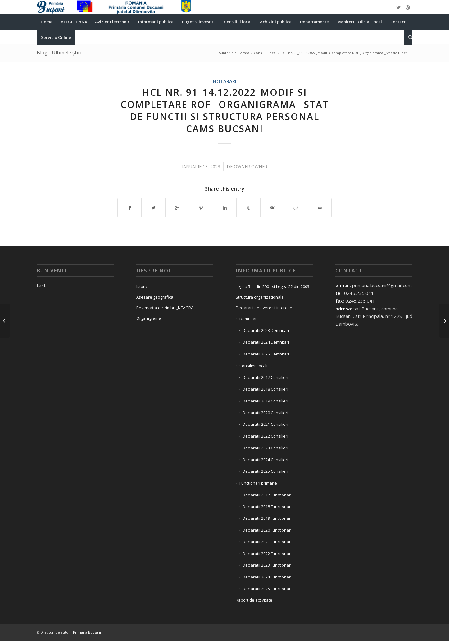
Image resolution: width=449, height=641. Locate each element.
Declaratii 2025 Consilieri (265, 471)
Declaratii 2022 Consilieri (265, 436)
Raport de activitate (254, 600)
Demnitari (248, 319)
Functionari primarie (258, 483)
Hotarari (224, 81)
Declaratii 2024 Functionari (267, 577)
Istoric (141, 286)
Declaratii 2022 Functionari (267, 553)
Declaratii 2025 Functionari (267, 589)
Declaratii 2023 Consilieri (265, 448)
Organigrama (148, 318)
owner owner (250, 167)
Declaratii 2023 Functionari (267, 565)
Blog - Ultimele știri (59, 52)
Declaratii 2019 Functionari (267, 518)
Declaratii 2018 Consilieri (265, 389)
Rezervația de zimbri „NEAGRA (164, 307)
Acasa (244, 52)
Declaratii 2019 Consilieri (265, 401)
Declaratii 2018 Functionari (267, 506)
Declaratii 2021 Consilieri (265, 424)
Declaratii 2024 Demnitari (266, 342)
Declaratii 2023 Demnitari (266, 330)
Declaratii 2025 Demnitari (266, 354)
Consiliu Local (265, 52)
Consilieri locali (253, 366)
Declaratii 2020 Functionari (267, 530)
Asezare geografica (154, 297)
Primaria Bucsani (87, 632)
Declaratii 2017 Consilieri (265, 377)
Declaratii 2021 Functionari (267, 542)
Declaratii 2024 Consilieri (265, 459)
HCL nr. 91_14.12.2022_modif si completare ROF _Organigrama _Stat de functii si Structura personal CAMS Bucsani (224, 110)
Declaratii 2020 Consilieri (265, 413)
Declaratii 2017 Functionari (267, 495)
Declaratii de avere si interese (264, 307)
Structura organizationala (260, 297)
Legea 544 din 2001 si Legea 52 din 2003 (272, 286)
